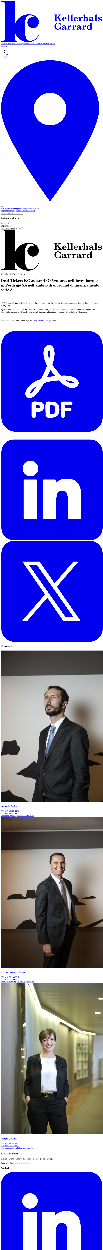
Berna (9, 208)
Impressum (5, 1163)
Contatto (44, 44)
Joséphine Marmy (92, 303)
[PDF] (52, 438)
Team (13, 44)
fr (6, 57)
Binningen (16, 208)
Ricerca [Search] (4, 46)
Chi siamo (37, 44)
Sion (9, 211)
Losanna (23, 208)
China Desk (21, 211)
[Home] (51, 41)
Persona (5, 223)
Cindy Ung (5, 305)
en (7, 55)
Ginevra (30, 208)
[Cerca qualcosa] (12, 213)
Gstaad (36, 208)
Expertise (6, 226)
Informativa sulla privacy (20, 1163)
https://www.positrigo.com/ (45, 320)
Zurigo (13, 211)
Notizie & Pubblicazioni (12, 228)
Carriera (51, 44)
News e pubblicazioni (24, 44)
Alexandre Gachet (76, 303)
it (6, 50)
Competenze (6, 44)
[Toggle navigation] (2, 206)
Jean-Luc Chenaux (60, 303)
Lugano (4, 211)
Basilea (4, 208)
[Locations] (51, 204)
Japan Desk (30, 211)
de (7, 52)
